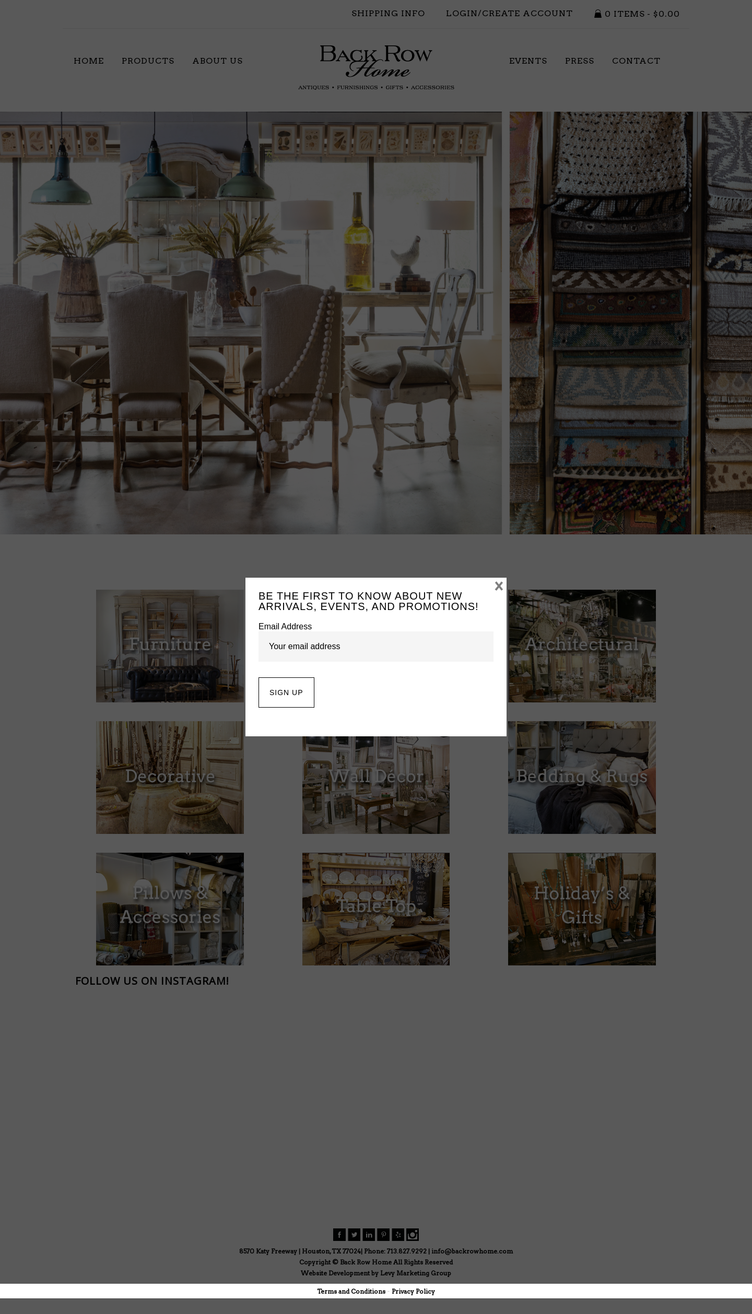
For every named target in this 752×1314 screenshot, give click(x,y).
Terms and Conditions (351, 1291)
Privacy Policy (413, 1291)
